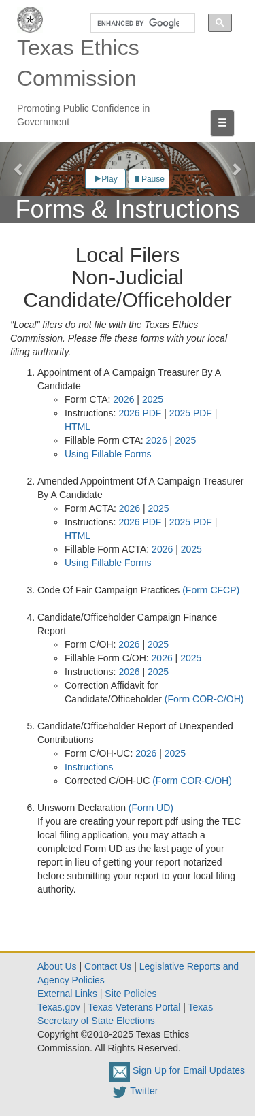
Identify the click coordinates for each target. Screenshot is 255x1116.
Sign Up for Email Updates (177, 1070)
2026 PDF (139, 413)
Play (105, 179)
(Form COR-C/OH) (204, 698)
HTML (77, 426)
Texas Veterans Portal (134, 1007)
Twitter (133, 1090)
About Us (57, 966)
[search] (138, 23)
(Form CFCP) (210, 590)
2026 (123, 399)
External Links (67, 993)
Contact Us (107, 966)
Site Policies (130, 993)
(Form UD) (151, 807)
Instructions (89, 766)
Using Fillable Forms (108, 453)
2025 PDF (190, 413)
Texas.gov (58, 1007)
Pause (149, 179)
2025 (152, 399)
